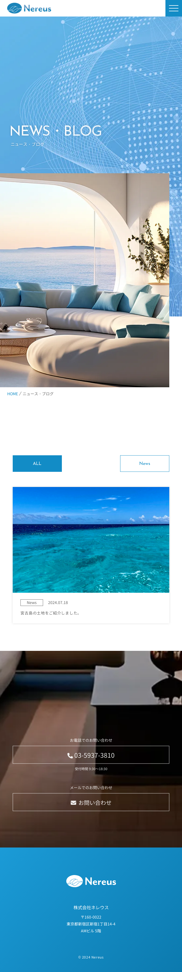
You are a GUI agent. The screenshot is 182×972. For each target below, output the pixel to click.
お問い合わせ (91, 811)
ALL (37, 464)
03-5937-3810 (91, 763)
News (144, 464)
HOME (12, 393)
